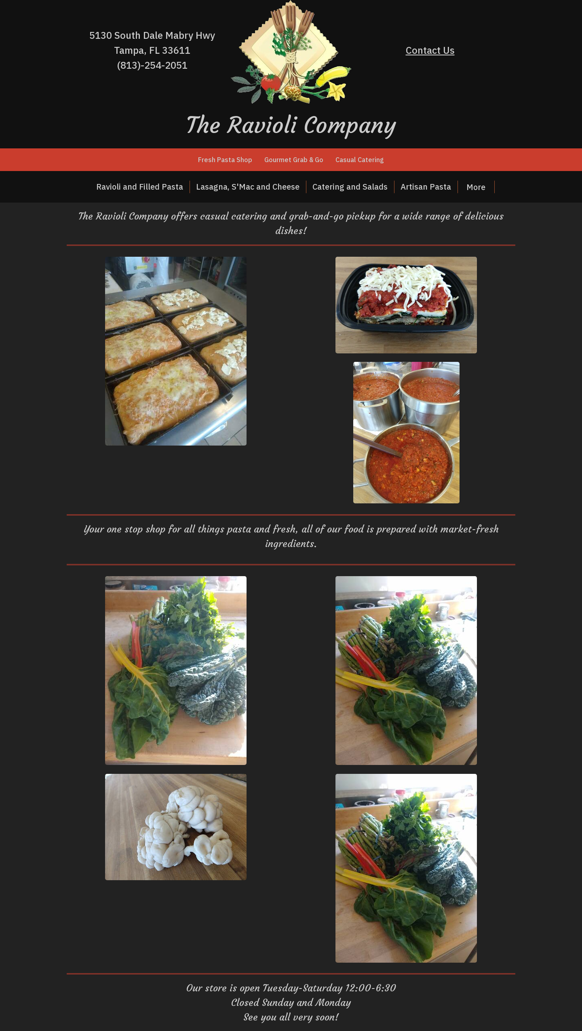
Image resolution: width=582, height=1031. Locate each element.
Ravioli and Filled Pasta (139, 186)
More (475, 187)
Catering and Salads (350, 186)
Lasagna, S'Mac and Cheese (247, 186)
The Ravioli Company (291, 125)
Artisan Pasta (426, 186)
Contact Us (430, 50)
